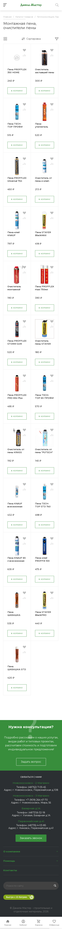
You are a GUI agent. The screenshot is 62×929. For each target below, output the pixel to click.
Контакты (10, 870)
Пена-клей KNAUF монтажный (14, 235)
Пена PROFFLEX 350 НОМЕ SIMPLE (16, 72)
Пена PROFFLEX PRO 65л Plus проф (16, 398)
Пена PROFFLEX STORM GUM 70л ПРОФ (16, 343)
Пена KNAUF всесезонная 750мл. (14, 506)
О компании (11, 851)
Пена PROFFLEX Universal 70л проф (16, 181)
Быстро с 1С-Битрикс (16, 897)
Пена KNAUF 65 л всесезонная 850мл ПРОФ (16, 561)
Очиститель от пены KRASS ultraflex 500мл (15, 452)
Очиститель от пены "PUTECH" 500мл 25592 (44, 452)
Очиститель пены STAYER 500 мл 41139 (43, 343)
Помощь (9, 860)
